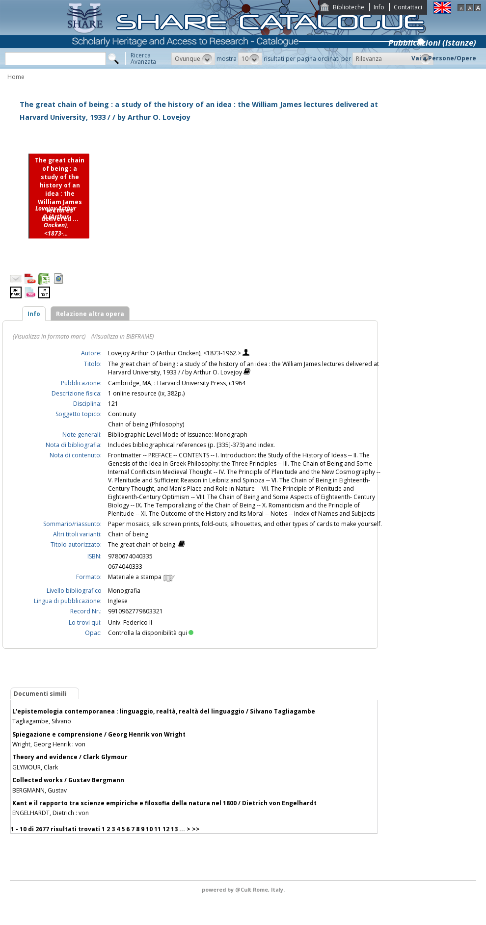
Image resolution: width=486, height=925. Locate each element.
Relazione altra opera (90, 314)
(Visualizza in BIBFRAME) (122, 336)
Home (16, 77)
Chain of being (128, 534)
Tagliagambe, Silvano (41, 721)
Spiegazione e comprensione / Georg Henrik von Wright (99, 734)
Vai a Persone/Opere (443, 58)
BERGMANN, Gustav (39, 790)
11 (157, 829)
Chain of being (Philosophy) (146, 424)
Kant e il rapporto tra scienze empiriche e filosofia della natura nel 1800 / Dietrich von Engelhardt (164, 803)
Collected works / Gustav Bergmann (68, 780)
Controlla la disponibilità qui (150, 633)
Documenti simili (40, 693)
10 (149, 829)
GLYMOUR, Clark (35, 767)
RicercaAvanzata (143, 58)
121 (113, 403)
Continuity (122, 414)
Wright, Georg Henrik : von (48, 744)
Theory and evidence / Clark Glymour (70, 757)
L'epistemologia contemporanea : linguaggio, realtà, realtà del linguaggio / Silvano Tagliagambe (163, 711)
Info (379, 7)
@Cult (244, 889)
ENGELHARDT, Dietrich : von (50, 813)
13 (174, 829)
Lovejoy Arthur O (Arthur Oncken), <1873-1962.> (175, 353)
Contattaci (408, 7)
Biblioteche (348, 7)
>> (196, 829)
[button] (193, 59)
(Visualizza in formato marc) (49, 336)
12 (165, 829)
